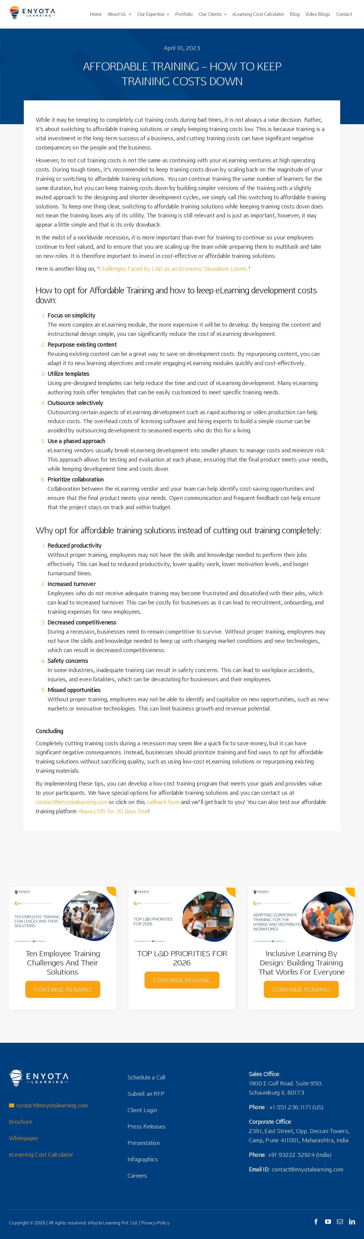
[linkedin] (352, 1222)
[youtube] (328, 1222)
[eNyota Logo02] (32, 8)
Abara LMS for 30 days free (113, 811)
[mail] (340, 1222)
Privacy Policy (155, 1223)
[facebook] (316, 1222)
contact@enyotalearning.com (71, 801)
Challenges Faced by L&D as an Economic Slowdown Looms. (174, 268)
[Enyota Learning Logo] (38, 1072)
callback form (163, 801)
